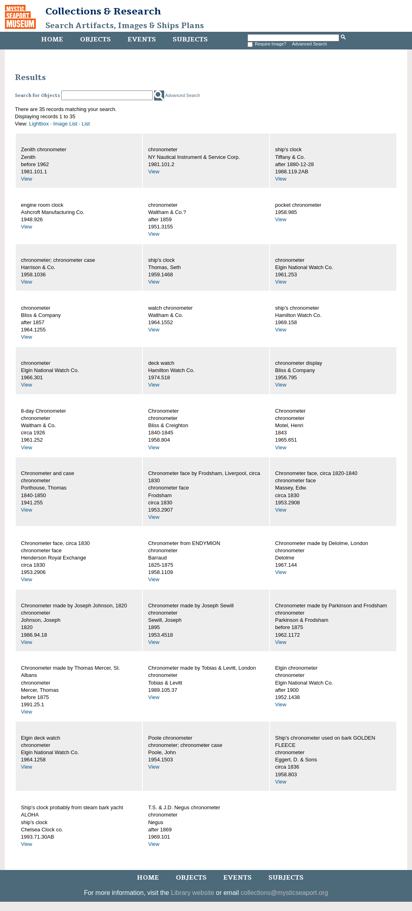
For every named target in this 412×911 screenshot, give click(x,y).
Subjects (190, 39)
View (26, 179)
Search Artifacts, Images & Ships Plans (124, 26)
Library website (192, 892)
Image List (65, 124)
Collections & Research (103, 11)
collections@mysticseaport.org (284, 892)
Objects (95, 39)
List (86, 124)
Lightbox (39, 124)
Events (142, 39)
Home (52, 39)
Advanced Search (309, 43)
